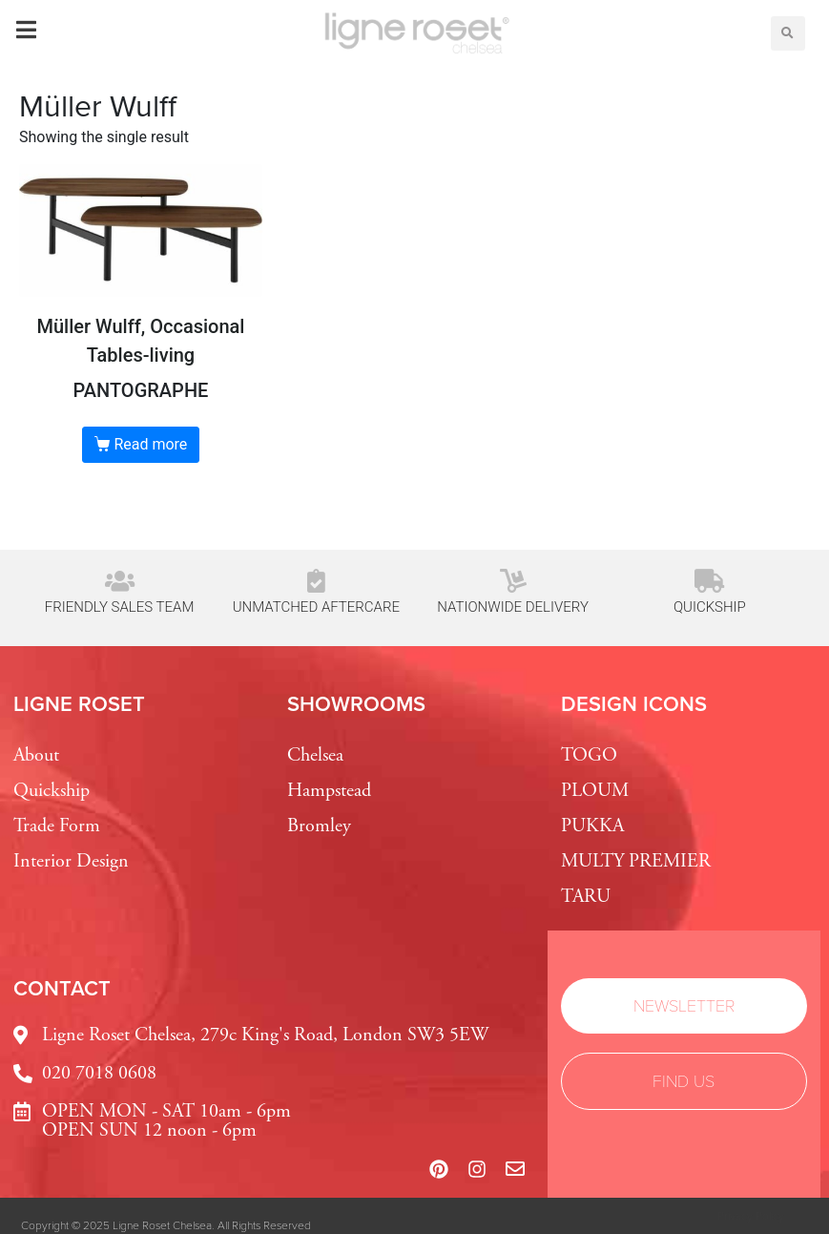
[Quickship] (709, 581)
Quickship (710, 607)
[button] (788, 33)
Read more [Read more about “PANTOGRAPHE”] (150, 444)
